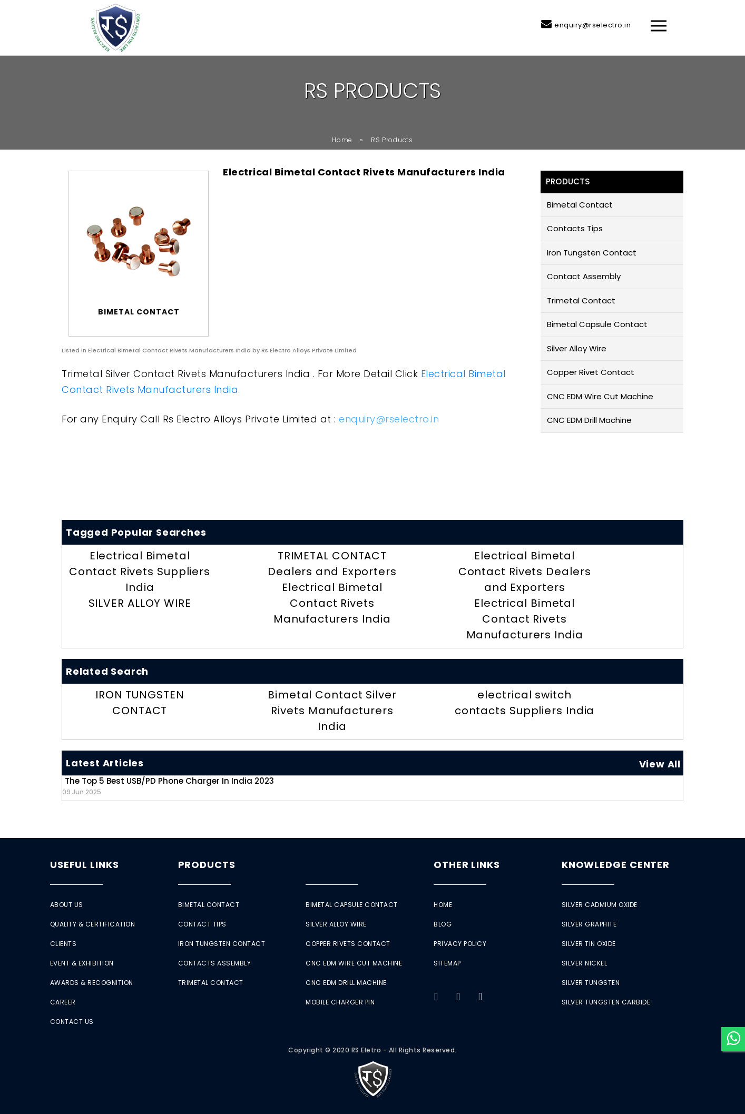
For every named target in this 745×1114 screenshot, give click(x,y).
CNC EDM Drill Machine (589, 420)
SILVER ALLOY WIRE (140, 603)
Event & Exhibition (82, 963)
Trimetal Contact (581, 300)
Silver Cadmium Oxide (600, 904)
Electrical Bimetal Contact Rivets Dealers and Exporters (524, 571)
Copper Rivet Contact (590, 372)
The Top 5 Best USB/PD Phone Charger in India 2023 (168, 785)
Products (207, 864)
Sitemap (447, 963)
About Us (66, 904)
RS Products (392, 139)
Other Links (467, 864)
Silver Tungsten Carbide (606, 1002)
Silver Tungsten (591, 982)
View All (660, 764)
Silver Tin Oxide (589, 943)
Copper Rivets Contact (348, 943)
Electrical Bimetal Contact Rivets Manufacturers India (331, 603)
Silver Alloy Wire (576, 348)
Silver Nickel (584, 963)
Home (342, 139)
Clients (63, 943)
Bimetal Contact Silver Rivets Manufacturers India (332, 710)
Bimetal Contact (580, 204)
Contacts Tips (575, 228)
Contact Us (72, 1021)
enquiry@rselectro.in (592, 25)
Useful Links (84, 864)
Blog (443, 924)
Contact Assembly (584, 276)
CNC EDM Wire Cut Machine (600, 396)
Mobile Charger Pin (340, 1002)
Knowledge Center (616, 864)
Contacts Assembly (214, 963)
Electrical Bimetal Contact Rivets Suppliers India (139, 571)
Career (63, 1002)
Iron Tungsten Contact (591, 252)
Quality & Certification (92, 924)
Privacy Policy (460, 943)
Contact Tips (202, 924)
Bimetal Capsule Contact (597, 324)
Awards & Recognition (91, 982)
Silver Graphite (589, 924)
